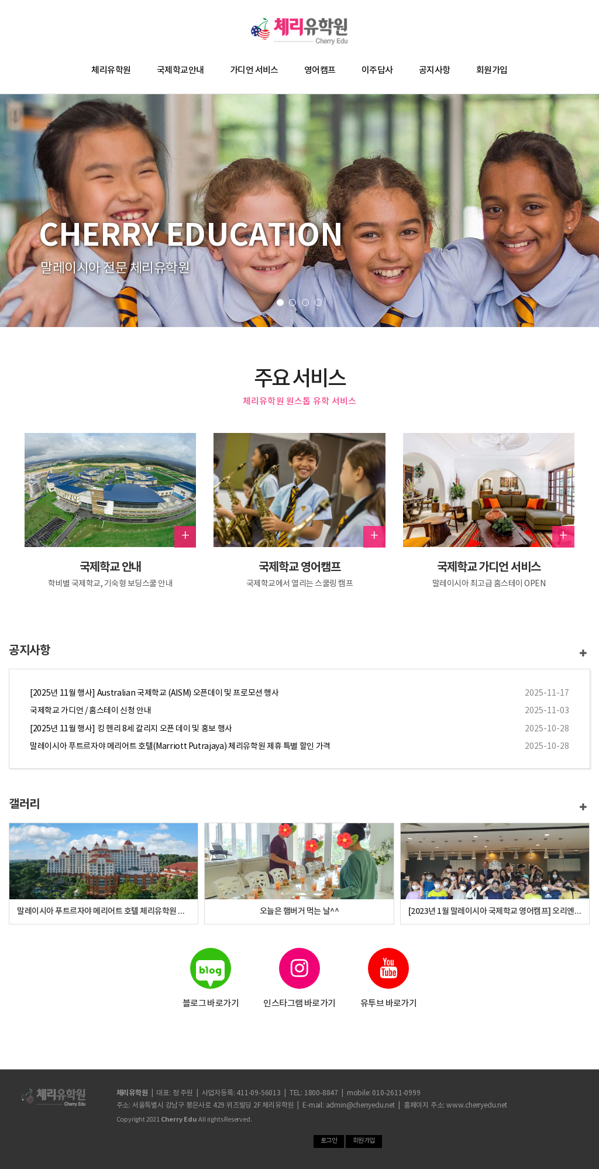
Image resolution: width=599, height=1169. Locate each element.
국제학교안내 (180, 70)
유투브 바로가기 (388, 978)
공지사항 (434, 70)
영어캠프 (320, 70)
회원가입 (492, 70)
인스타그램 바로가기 (300, 978)
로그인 (329, 1140)
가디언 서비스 (254, 70)
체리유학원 (110, 70)
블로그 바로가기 (211, 978)
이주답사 (377, 70)
